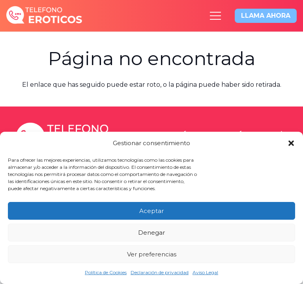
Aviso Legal (205, 272)
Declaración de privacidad (160, 272)
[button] (291, 143)
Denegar (151, 232)
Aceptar (151, 211)
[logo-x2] (44, 16)
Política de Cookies (106, 272)
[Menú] (215, 16)
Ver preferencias (151, 254)
